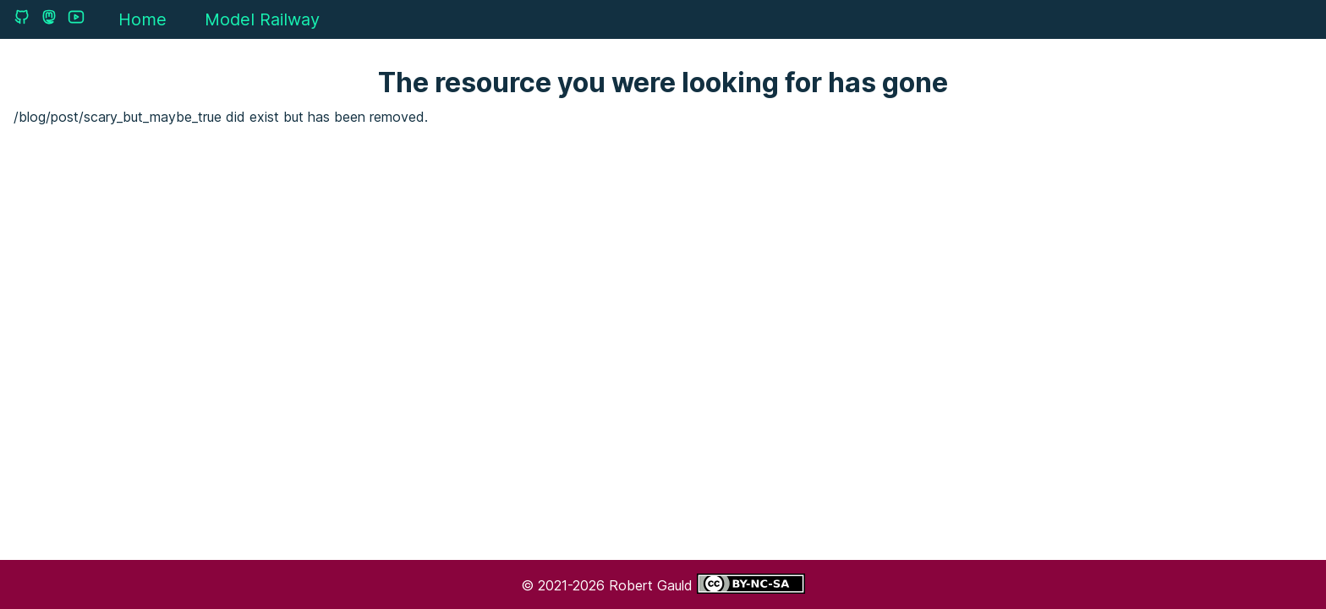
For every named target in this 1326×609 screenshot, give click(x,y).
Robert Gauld (653, 585)
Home (142, 19)
